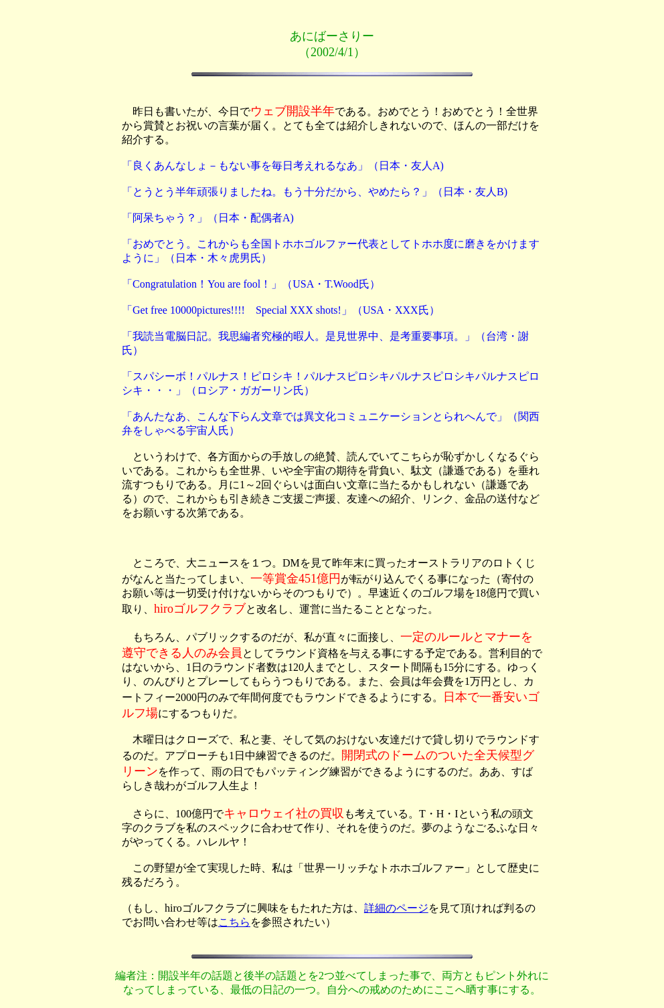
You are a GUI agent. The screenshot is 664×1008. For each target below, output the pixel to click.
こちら (234, 922)
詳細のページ (396, 908)
